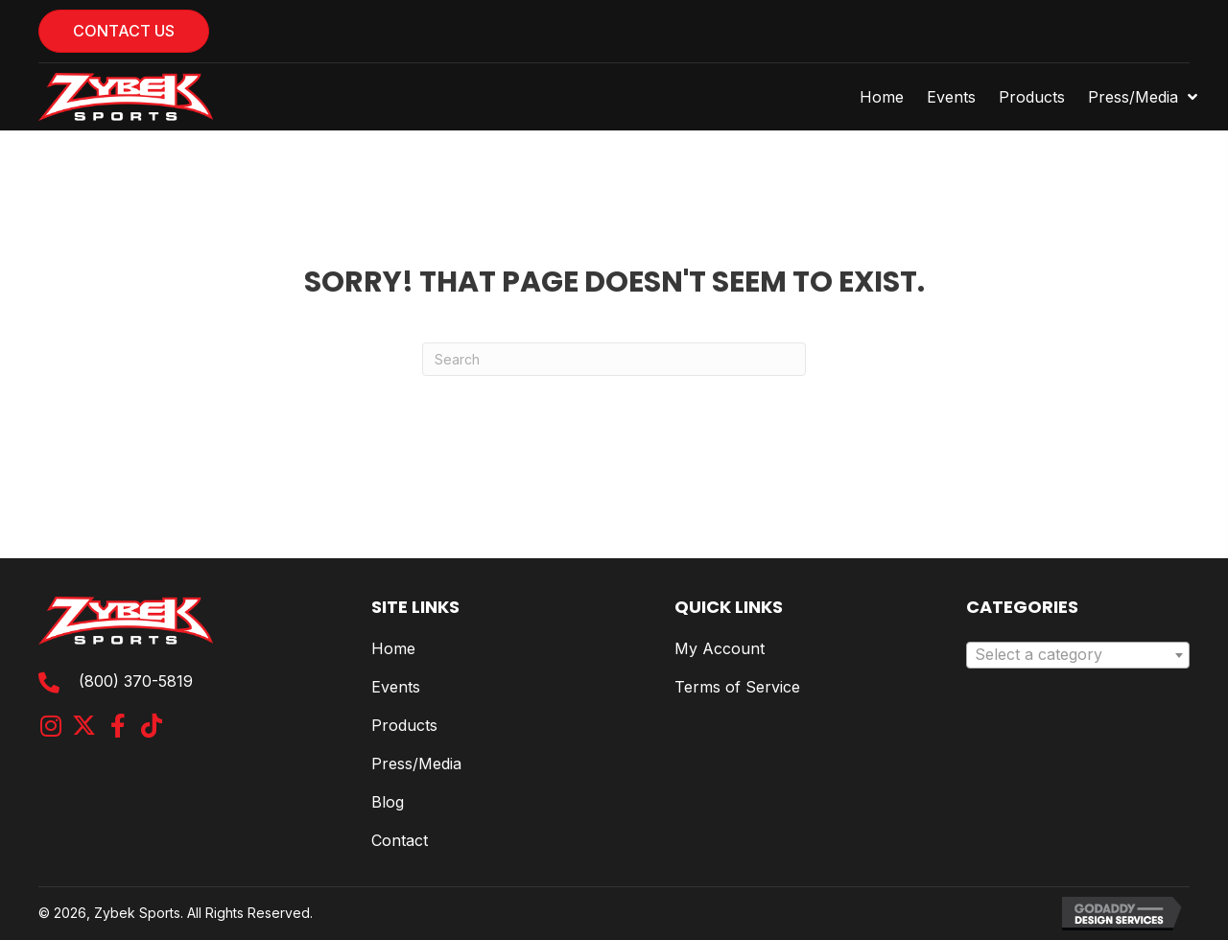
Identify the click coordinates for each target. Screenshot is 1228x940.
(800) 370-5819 (136, 681)
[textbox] (1078, 655)
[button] (50, 726)
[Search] (614, 359)
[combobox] (1078, 655)
